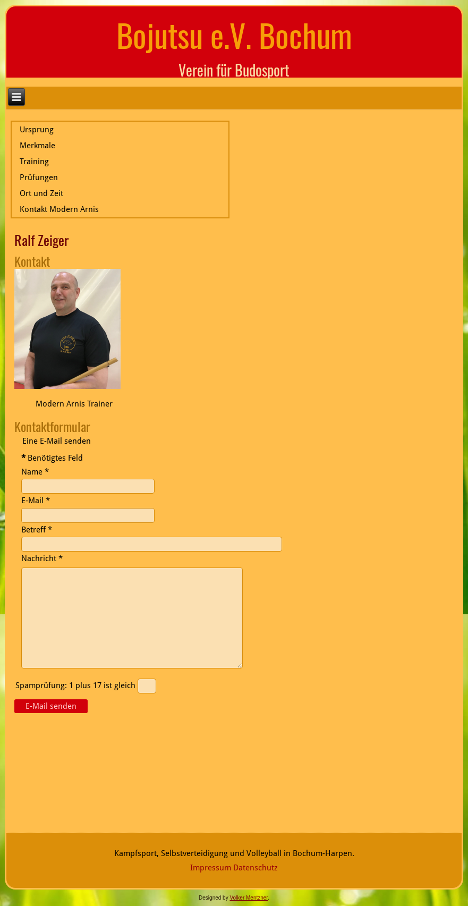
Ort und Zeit (41, 193)
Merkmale (37, 145)
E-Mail (35, 500)
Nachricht (42, 558)
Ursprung (37, 129)
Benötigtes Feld (52, 458)
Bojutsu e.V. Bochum (234, 34)
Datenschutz (255, 868)
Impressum (210, 868)
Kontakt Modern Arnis (59, 209)
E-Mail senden (50, 706)
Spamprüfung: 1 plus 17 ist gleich (76, 685)
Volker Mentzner (248, 898)
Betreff (36, 530)
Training (34, 161)
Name (35, 472)
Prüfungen (39, 177)
